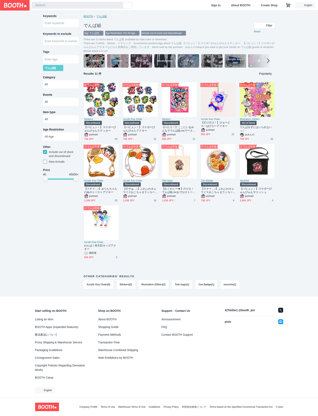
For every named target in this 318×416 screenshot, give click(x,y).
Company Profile (88, 407)
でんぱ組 (101, 16)
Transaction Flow (109, 342)
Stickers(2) (126, 284)
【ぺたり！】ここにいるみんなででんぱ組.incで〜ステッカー (178, 129)
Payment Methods (109, 334)
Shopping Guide (108, 327)
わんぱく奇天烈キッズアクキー (100, 247)
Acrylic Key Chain (132, 119)
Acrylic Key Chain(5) (98, 284)
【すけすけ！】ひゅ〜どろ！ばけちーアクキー (215, 124)
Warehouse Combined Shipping (118, 350)
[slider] (45, 179)
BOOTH (88, 16)
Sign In (216, 5)
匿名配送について (46, 334)
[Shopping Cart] (288, 5)
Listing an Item (44, 319)
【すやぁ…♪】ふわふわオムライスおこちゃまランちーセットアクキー (139, 190)
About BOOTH (240, 5)
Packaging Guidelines (48, 350)
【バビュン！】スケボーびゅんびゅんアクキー (139, 129)
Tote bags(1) (182, 284)
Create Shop (269, 5)
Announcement (170, 319)
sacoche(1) (229, 284)
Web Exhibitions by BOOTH (115, 357)
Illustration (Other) (249, 119)
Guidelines (154, 407)
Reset (257, 31)
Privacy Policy (171, 407)
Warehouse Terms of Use (132, 407)
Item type (49, 112)
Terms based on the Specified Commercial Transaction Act (241, 407)
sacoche (244, 180)
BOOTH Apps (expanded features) (56, 327)
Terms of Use (108, 407)
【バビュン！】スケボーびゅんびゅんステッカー (100, 129)
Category (49, 77)
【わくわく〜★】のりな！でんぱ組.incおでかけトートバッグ (178, 190)
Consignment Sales (47, 357)
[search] (118, 5)
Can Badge (207, 180)
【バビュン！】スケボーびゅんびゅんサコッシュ (256, 190)
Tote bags (167, 180)
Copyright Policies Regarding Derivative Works (60, 367)
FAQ (164, 327)
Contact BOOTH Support (177, 334)
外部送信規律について (194, 407)
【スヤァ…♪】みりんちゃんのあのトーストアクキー (100, 190)
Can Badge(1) (206, 284)
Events (47, 94)
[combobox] (77, 5)
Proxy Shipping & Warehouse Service (58, 342)
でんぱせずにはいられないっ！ (256, 129)
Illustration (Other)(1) (153, 284)
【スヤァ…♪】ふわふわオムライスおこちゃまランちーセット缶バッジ (217, 190)
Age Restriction (53, 129)
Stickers (88, 119)
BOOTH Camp (44, 377)
